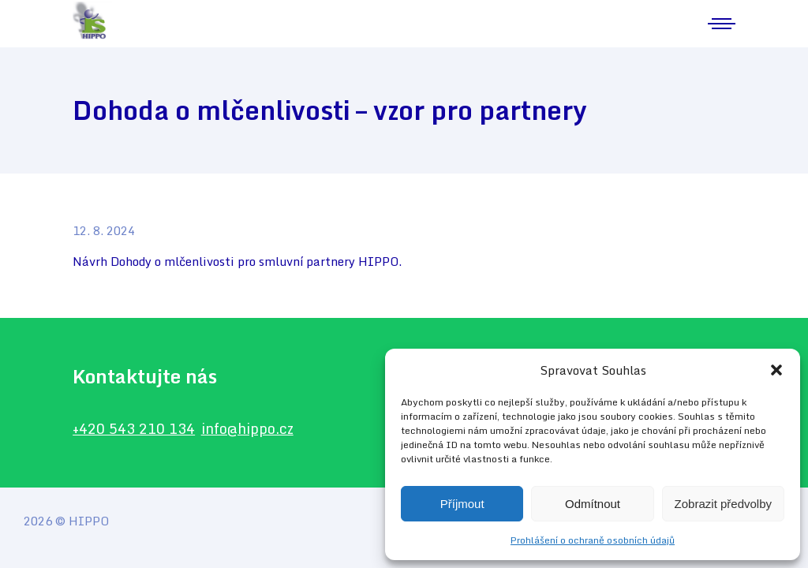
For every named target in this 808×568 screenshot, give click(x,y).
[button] (776, 370)
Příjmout (462, 503)
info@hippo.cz (247, 428)
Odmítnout (592, 503)
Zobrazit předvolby (723, 503)
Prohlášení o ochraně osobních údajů (593, 539)
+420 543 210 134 (134, 428)
